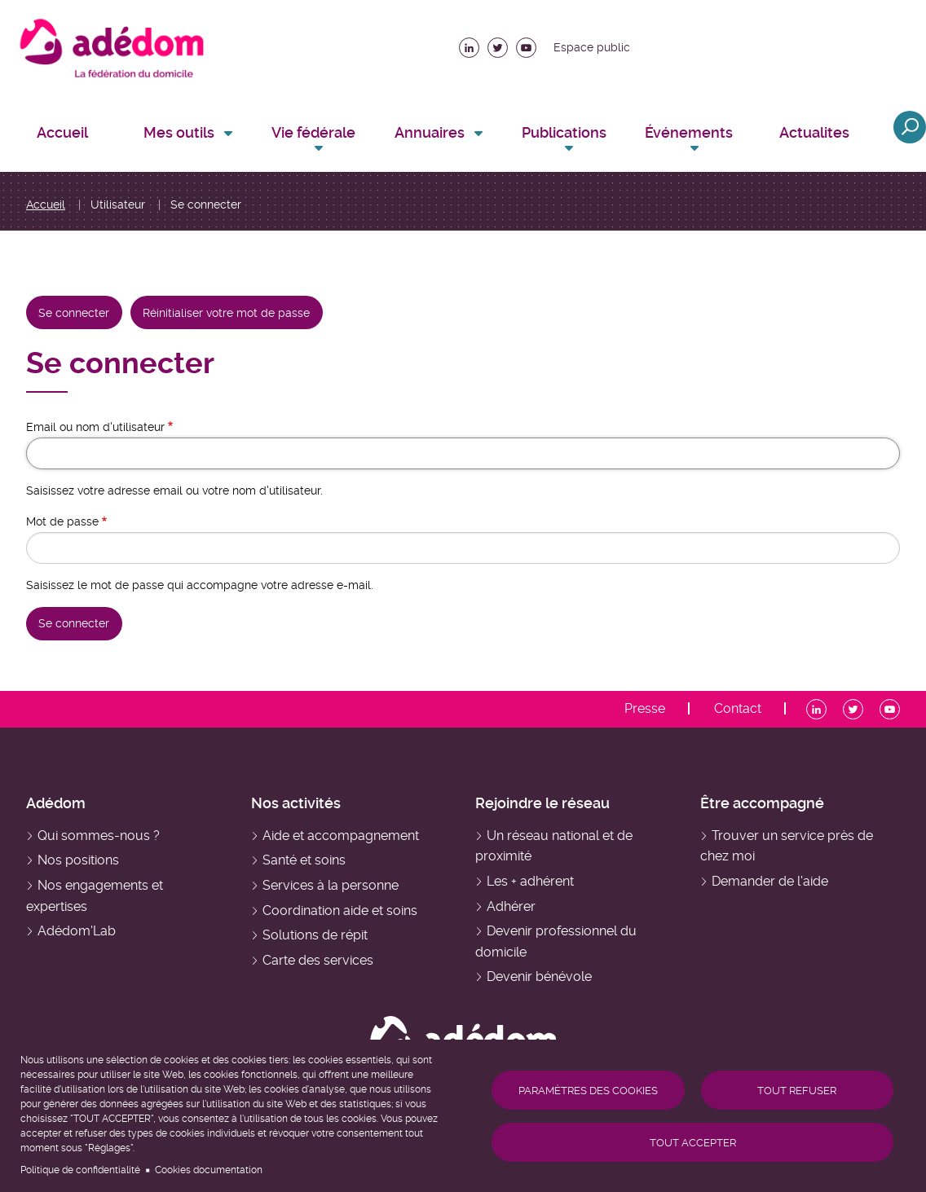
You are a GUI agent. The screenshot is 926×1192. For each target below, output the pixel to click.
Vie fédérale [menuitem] (313, 132)
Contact (737, 708)
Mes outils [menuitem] (178, 132)
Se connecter (79, 318)
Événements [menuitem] (689, 132)
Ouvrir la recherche (909, 127)
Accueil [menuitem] (62, 132)
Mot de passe (62, 521)
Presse (644, 708)
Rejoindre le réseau (542, 803)
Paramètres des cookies (588, 1090)
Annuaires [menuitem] (430, 132)
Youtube (526, 43)
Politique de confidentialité (80, 1170)
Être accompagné (762, 803)
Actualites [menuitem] (814, 132)
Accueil (45, 204)
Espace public (591, 47)
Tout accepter (693, 1143)
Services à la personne (330, 885)
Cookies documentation (208, 1170)
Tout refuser (796, 1090)
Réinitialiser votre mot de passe (226, 312)
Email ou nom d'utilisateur (95, 426)
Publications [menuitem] (564, 132)
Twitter (497, 43)
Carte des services (317, 960)
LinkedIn (469, 43)
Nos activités (296, 803)
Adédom (56, 803)
